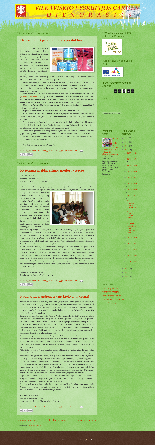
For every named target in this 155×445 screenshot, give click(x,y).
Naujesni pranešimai (27, 420)
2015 (127, 138)
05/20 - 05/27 (132, 177)
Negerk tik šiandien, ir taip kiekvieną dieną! (54, 296)
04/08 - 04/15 (132, 189)
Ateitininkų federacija (110, 289)
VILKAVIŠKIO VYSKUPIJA (113, 299)
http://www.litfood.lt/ (29, 97)
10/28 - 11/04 (132, 153)
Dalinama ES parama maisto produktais (51, 40)
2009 (127, 277)
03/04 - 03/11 (132, 243)
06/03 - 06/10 (132, 171)
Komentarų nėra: (71, 151)
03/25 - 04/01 (132, 196)
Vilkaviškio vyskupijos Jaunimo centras (116, 303)
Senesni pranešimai (87, 420)
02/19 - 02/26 (132, 256)
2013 (127, 146)
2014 (127, 142)
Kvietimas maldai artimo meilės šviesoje (52, 170)
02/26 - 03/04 (132, 249)
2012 (127, 150)
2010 (127, 273)
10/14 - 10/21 (132, 159)
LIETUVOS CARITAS (110, 292)
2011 (127, 269)
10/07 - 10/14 (132, 165)
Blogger (88, 440)
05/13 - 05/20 (132, 183)
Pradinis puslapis (57, 420)
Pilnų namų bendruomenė (111, 296)
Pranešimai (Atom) (34, 425)
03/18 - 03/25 (132, 237)
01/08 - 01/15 (132, 262)
